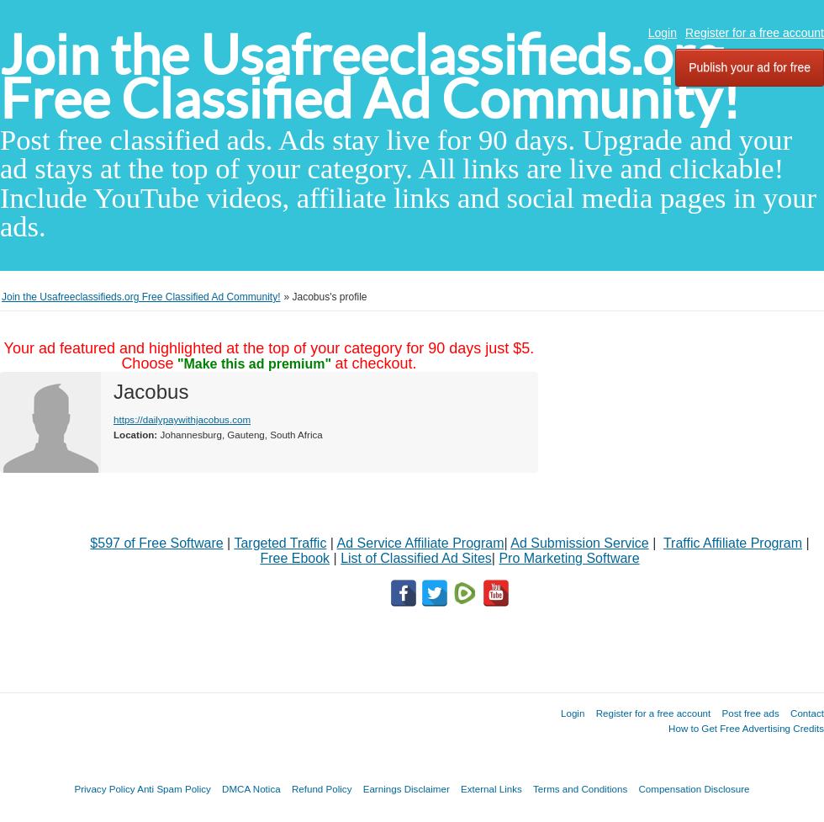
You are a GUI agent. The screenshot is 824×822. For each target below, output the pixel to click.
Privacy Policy (104, 788)
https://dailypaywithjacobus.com (182, 419)
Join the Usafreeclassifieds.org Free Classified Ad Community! (370, 77)
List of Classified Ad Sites (416, 558)
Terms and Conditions (580, 788)
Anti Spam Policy (174, 788)
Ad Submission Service (579, 543)
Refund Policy (322, 788)
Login (662, 33)
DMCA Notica (251, 788)
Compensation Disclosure (693, 788)
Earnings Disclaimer (406, 788)
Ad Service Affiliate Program (420, 543)
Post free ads (750, 713)
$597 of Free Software (156, 543)
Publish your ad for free (750, 67)
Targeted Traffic (280, 543)
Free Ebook (295, 558)
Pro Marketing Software (569, 558)
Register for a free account (754, 33)
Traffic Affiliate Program (732, 543)
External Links (491, 788)
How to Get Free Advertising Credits (746, 728)
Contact (807, 713)
